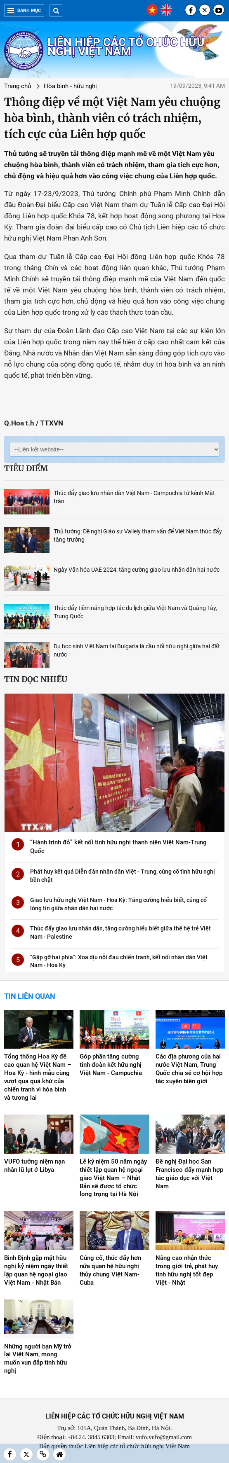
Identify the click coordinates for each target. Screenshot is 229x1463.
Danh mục (24, 10)
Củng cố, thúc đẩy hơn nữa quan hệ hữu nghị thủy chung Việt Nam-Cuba (110, 1270)
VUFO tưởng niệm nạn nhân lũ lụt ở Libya (34, 1165)
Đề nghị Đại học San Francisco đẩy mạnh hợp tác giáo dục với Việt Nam (189, 1174)
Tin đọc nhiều (35, 679)
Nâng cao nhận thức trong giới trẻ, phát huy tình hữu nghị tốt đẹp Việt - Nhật (187, 1270)
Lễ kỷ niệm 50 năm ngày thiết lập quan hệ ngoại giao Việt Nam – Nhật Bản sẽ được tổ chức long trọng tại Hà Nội (113, 1178)
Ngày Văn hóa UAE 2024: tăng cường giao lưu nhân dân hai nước (137, 569)
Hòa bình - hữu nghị (70, 86)
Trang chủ (17, 86)
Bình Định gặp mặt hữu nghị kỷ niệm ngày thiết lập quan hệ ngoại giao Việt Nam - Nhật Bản (36, 1270)
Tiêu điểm (26, 468)
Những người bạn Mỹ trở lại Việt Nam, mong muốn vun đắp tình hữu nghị (37, 1359)
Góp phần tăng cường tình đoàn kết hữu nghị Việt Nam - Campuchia (111, 1065)
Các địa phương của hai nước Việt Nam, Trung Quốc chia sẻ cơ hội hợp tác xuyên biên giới (189, 1069)
